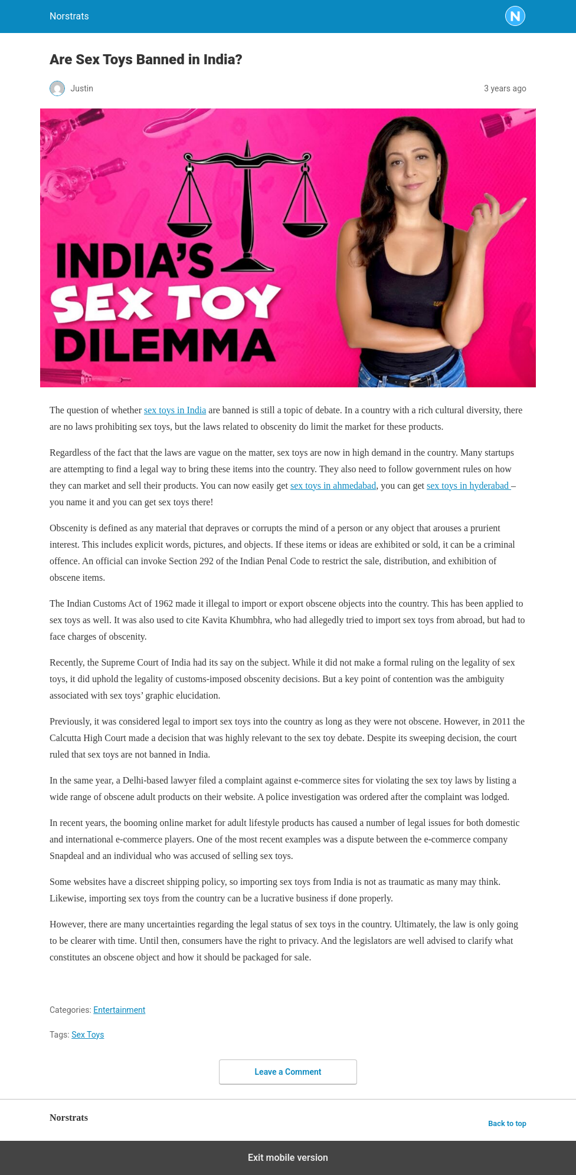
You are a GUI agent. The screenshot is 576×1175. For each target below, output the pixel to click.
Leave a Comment (288, 1072)
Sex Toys (87, 1034)
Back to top (507, 1123)
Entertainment (119, 1010)
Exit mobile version (288, 1157)
